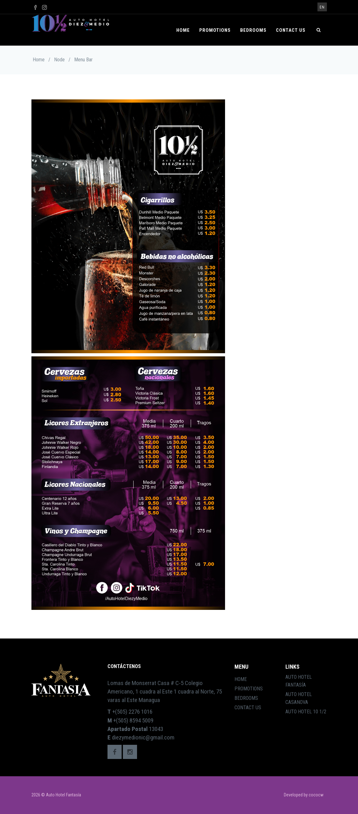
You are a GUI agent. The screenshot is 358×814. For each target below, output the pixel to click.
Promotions (215, 30)
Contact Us (291, 30)
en (322, 7)
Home (183, 30)
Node (59, 60)
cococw (316, 794)
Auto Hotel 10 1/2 (305, 712)
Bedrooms (253, 30)
